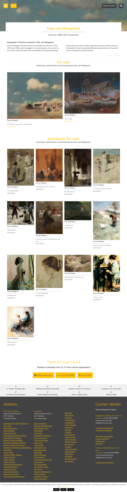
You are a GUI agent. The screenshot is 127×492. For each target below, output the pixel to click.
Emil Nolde (69, 454)
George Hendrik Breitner (43, 426)
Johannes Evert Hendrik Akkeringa (16, 424)
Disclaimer (99, 444)
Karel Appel (69, 415)
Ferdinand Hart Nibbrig (42, 436)
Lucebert (68, 447)
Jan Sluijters (38, 462)
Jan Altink (68, 413)
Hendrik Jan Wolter (41, 477)
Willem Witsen (39, 474)
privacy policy (65, 487)
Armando (68, 418)
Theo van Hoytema (41, 440)
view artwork (11, 126)
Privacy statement (102, 439)
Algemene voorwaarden (104, 436)
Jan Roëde (68, 456)
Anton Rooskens (71, 459)
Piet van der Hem (40, 438)
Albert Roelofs (9, 460)
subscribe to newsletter (104, 463)
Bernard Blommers (10, 428)
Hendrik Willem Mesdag (13, 455)
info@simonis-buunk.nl (103, 423)
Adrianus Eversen (10, 433)
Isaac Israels (38, 443)
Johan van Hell (70, 437)
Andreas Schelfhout (11, 467)
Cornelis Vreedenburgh (42, 472)
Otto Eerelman (9, 431)
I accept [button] (71, 489)
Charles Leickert (9, 457)
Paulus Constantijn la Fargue (14, 445)
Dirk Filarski (38, 431)
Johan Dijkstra (70, 435)
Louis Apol (7, 426)
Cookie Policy (100, 441)
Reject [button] (63, 489)
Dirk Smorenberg (40, 465)
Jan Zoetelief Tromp (11, 472)
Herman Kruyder (40, 448)
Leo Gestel (38, 433)
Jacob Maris (8, 450)
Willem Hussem (71, 442)
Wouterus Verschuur (11, 474)
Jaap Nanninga (70, 452)
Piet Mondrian (39, 457)
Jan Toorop (38, 469)
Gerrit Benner (70, 420)
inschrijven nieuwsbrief (104, 428)
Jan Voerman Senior (41, 467)
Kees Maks (38, 452)
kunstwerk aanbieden (103, 430)
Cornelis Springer (10, 469)
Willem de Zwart (40, 479)
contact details (85, 375)
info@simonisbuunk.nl (43, 375)
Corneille (68, 432)
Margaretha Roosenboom (13, 465)
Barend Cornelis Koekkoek (13, 440)
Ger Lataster (69, 444)
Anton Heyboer (70, 440)
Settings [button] (56, 489)
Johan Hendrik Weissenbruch (14, 477)
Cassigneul (69, 427)
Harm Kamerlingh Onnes (43, 460)
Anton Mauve (8, 452)
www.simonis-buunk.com (104, 455)
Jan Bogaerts (69, 423)
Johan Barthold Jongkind (12, 438)
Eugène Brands (70, 425)
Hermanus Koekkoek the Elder (15, 443)
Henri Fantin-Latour (41, 428)
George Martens (40, 455)
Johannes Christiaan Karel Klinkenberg (17, 448)
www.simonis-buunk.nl (103, 420)
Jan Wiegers (69, 461)
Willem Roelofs (9, 462)
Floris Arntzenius (40, 424)
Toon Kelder (38, 445)
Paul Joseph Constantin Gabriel (15, 436)
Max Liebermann (40, 450)
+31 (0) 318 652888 (65, 375)
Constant (68, 430)
